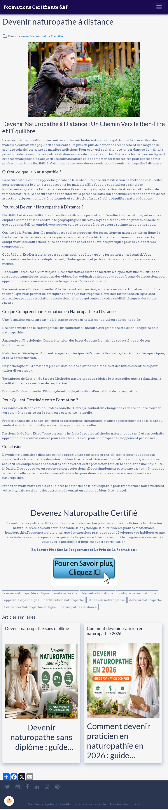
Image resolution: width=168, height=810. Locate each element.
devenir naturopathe (145, 600)
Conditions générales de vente (82, 804)
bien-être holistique (97, 593)
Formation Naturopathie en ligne (30, 607)
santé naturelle (65, 593)
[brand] (36, 7)
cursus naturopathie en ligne (26, 593)
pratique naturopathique (137, 593)
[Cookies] (9, 801)
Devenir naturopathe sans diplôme (37, 628)
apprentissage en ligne (21, 600)
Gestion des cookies (125, 804)
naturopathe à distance (79, 607)
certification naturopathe (64, 600)
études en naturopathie (106, 600)
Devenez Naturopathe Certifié (39, 36)
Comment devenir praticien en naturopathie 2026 (115, 631)
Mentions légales (41, 804)
